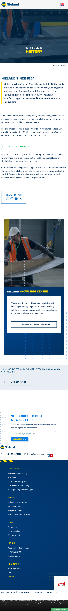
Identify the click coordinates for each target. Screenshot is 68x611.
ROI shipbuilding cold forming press (21, 489)
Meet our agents (14, 556)
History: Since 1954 (15, 552)
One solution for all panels (17, 481)
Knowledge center (14, 568)
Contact (11, 576)
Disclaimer (11, 592)
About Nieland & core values (18, 548)
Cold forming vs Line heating (18, 485)
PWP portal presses (15, 506)
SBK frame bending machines (19, 514)
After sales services (15, 535)
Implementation (14, 531)
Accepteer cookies (60, 609)
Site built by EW (51, 592)
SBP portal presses (15, 510)
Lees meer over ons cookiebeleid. (20, 605)
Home (54, 65)
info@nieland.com (34, 454)
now (19, 439)
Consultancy (12, 527)
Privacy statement (24, 592)
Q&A (9, 572)
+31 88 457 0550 (11, 454)
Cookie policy (38, 592)
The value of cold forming (17, 473)
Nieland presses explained (17, 502)
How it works (12, 477)
